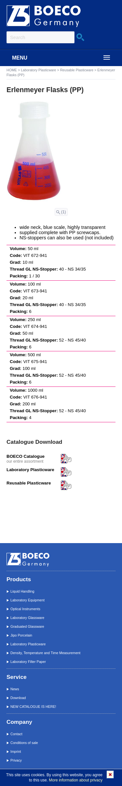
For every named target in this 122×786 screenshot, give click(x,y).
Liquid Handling (22, 591)
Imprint (15, 751)
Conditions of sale (24, 743)
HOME (12, 70)
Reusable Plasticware (76, 70)
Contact (16, 734)
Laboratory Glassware (27, 618)
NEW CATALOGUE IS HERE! (33, 707)
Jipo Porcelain (21, 635)
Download (18, 698)
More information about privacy (75, 780)
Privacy (16, 760)
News (14, 689)
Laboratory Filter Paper (28, 662)
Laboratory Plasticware (38, 70)
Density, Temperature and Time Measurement (45, 653)
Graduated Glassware (27, 626)
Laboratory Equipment (27, 600)
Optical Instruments (25, 609)
